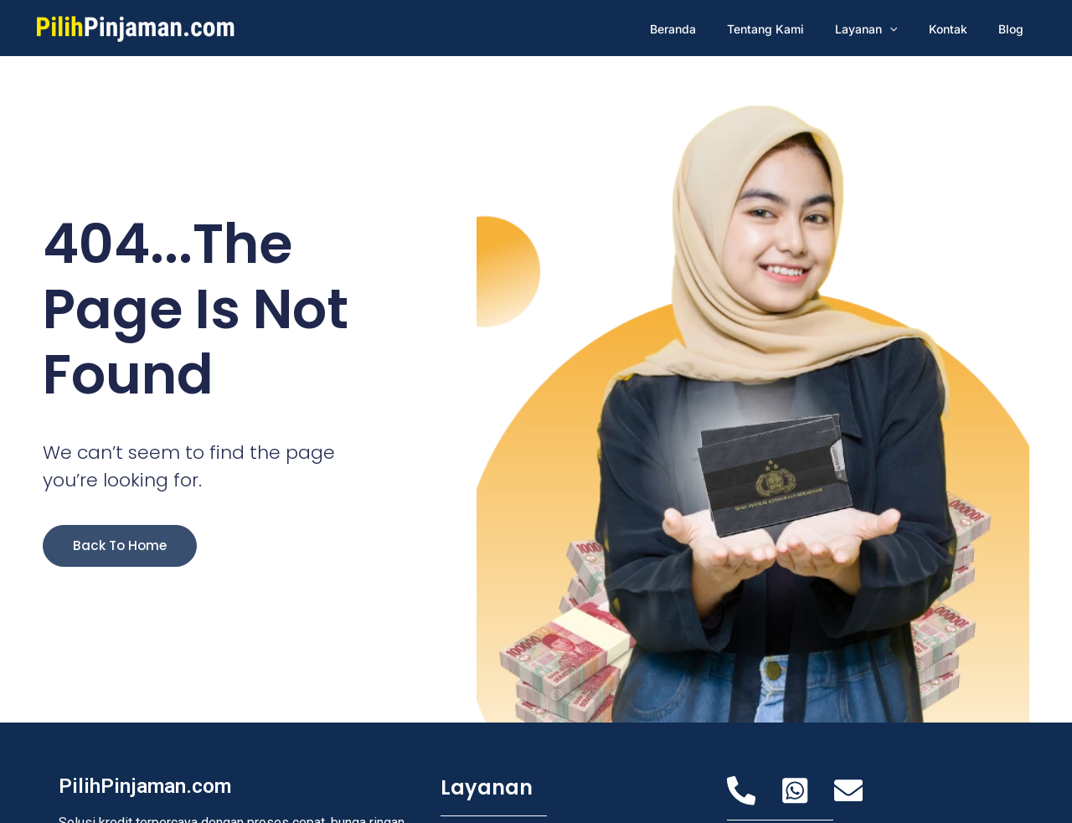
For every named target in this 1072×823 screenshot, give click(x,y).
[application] (908, 29)
